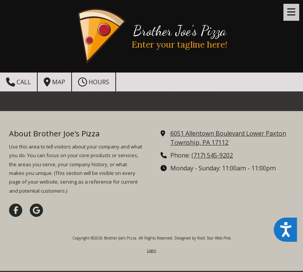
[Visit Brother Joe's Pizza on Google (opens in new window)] (36, 210)
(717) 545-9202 (212, 155)
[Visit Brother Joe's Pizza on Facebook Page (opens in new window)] (15, 210)
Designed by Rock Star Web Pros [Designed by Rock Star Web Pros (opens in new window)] (202, 238)
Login (151, 250)
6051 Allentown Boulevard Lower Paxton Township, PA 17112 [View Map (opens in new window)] (228, 138)
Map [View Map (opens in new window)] (54, 82)
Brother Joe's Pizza (179, 30)
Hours (93, 82)
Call (18, 82)
